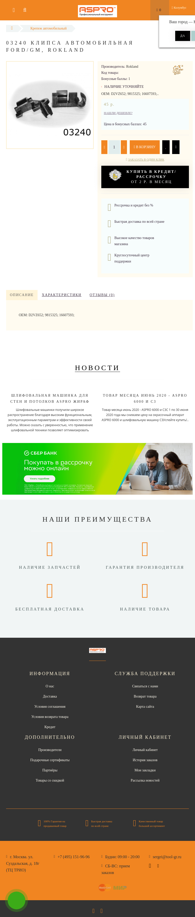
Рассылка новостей (145, 780)
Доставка (50, 696)
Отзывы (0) (102, 295)
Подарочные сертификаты (50, 760)
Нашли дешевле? (118, 113)
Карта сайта (145, 706)
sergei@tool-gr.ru (167, 857)
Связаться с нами (145, 686)
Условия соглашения (49, 706)
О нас (50, 686)
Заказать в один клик (146, 159)
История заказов (145, 760)
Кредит (49, 727)
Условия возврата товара (50, 717)
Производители (50, 750)
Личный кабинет (145, 750)
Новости (97, 368)
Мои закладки (145, 770)
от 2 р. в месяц (142, 176)
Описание (22, 295)
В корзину (145, 147)
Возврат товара (145, 696)
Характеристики (62, 295)
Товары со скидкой (50, 780)
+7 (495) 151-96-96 (74, 857)
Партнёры (49, 770)
